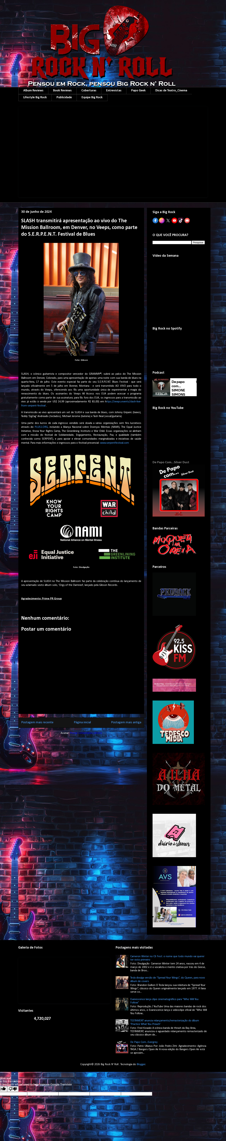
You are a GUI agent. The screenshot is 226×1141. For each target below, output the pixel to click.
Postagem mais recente (37, 722)
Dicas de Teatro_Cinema (171, 90)
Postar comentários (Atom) (86, 733)
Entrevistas (113, 90)
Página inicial (82, 722)
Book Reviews (62, 90)
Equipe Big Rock (92, 97)
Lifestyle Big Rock (35, 97)
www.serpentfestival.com (114, 443)
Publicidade (64, 97)
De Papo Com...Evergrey (143, 1042)
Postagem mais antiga (126, 722)
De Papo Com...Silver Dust (171, 462)
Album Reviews (33, 90)
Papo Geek (138, 90)
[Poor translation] (13, 1089)
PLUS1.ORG (41, 427)
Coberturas (88, 90)
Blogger (141, 1064)
